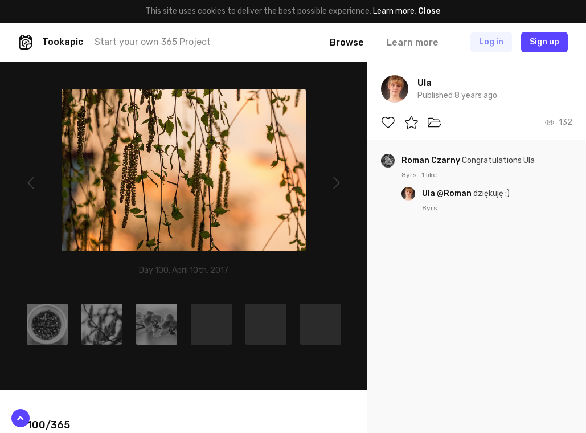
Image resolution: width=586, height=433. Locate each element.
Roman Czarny (431, 160)
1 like (429, 175)
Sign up (544, 42)
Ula (429, 193)
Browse (347, 42)
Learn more (394, 11)
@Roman (454, 193)
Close (429, 11)
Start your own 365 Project (153, 41)
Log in (491, 42)
